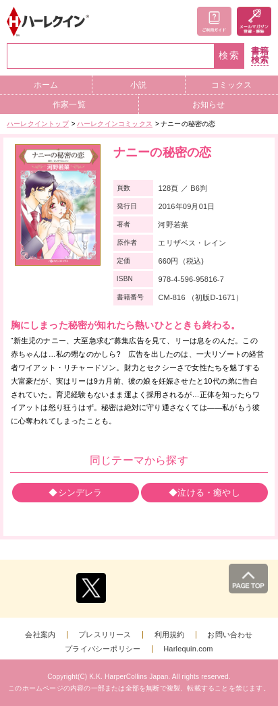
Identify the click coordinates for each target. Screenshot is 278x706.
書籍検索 (260, 56)
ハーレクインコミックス (114, 123)
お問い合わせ (229, 635)
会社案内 (40, 635)
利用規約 (170, 635)
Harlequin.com (188, 649)
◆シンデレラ (75, 493)
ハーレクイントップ (38, 123)
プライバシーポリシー (102, 649)
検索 (229, 56)
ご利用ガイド (214, 21)
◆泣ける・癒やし (204, 493)
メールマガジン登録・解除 (254, 21)
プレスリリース (104, 635)
